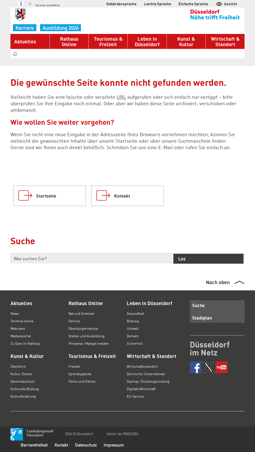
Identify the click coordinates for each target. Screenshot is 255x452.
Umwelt (133, 328)
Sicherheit (135, 343)
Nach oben (218, 282)
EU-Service (135, 396)
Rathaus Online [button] (69, 41)
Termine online (21, 321)
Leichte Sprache (157, 3)
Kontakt (61, 445)
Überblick (18, 366)
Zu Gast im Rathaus (25, 343)
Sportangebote (79, 373)
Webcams (17, 328)
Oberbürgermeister (83, 328)
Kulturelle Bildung (24, 388)
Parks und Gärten (82, 381)
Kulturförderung (23, 396)
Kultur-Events (21, 373)
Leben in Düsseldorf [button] (147, 41)
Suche (198, 305)
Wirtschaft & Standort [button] (225, 41)
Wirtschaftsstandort (142, 366)
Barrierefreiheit (34, 445)
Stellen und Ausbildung (86, 336)
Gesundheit (135, 313)
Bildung (133, 321)
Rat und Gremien (81, 313)
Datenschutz (86, 445)
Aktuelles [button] (25, 41)
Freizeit (74, 366)
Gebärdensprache (121, 3)
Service (74, 321)
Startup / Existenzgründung (148, 381)
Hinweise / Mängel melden (88, 343)
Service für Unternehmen (146, 373)
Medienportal (20, 336)
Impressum (114, 445)
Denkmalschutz (22, 381)
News (14, 313)
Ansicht (226, 3)
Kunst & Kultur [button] (186, 41)
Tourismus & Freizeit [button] (108, 41)
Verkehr (133, 336)
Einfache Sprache (193, 3)
